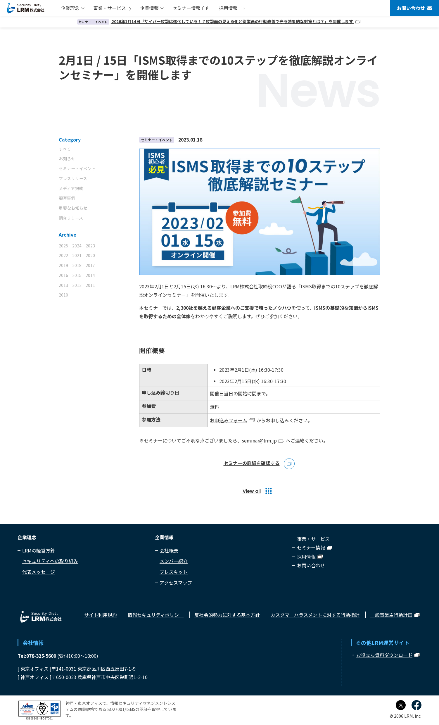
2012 (77, 285)
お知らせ (67, 158)
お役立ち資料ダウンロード (384, 654)
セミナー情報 (186, 7)
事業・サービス (109, 7)
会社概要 (169, 550)
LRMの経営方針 (38, 550)
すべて (64, 149)
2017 (90, 265)
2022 (63, 255)
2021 (77, 255)
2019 (63, 265)
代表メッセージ (38, 571)
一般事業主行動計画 (391, 614)
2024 (77, 246)
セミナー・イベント (77, 168)
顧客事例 (67, 198)
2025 (63, 246)
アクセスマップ (176, 582)
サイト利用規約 (100, 614)
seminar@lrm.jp (259, 440)
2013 (63, 285)
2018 (77, 265)
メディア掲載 (71, 188)
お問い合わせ (411, 7)
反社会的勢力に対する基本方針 (227, 614)
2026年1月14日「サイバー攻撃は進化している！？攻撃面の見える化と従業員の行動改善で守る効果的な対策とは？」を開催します (215, 21)
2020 (90, 255)
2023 (90, 246)
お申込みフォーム (228, 420)
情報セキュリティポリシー (156, 614)
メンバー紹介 (174, 560)
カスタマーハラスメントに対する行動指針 (315, 614)
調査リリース (71, 218)
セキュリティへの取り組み (50, 560)
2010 (63, 295)
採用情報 (228, 7)
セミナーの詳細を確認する (252, 463)
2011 (90, 285)
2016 (63, 275)
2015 (77, 275)
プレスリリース (73, 178)
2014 (90, 275)
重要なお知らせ (73, 208)
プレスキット (174, 571)
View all (252, 491)
